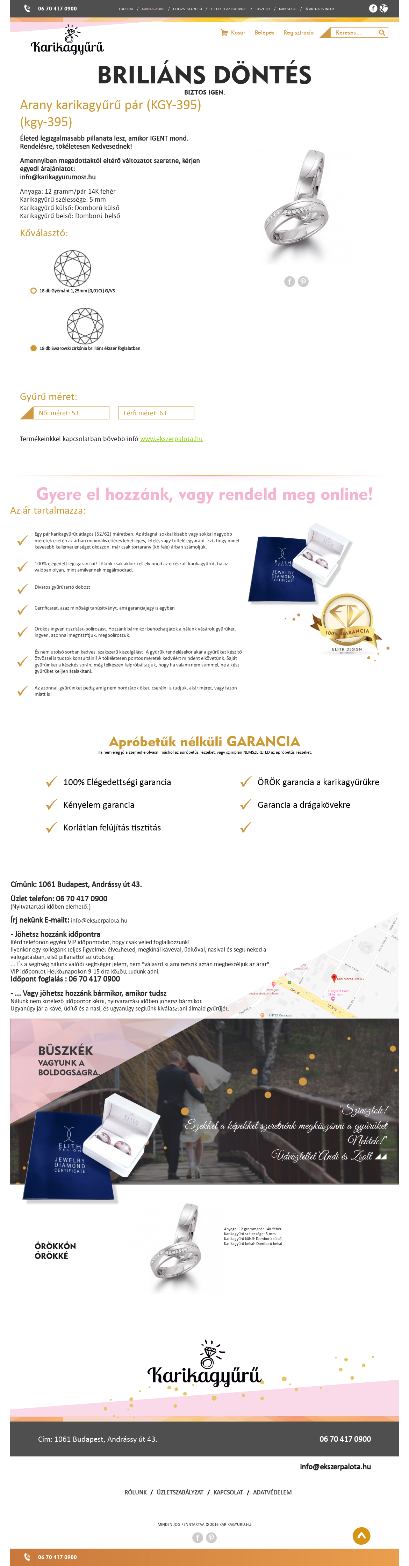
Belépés (264, 32)
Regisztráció (299, 32)
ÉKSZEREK (263, 9)
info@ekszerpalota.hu (335, 1466)
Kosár (238, 32)
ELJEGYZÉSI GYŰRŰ (187, 9)
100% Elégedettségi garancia (117, 782)
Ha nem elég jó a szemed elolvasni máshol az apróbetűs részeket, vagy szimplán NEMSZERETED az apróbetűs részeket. (205, 752)
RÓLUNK (135, 1492)
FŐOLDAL (126, 9)
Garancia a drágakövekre (304, 804)
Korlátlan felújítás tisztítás (112, 827)
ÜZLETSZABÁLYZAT (180, 1492)
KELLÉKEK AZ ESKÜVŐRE (228, 9)
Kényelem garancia (99, 804)
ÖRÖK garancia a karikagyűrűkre (318, 782)
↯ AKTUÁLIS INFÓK (320, 9)
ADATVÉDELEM (272, 1492)
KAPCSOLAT (288, 9)
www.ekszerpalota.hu (171, 438)
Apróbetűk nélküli (204, 741)
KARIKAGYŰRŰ (153, 9)
